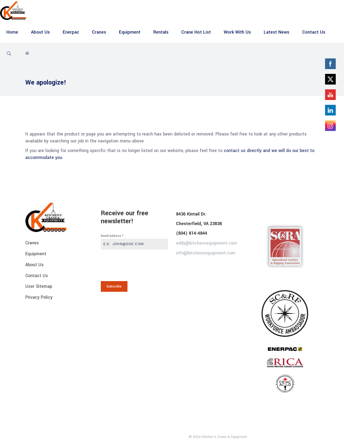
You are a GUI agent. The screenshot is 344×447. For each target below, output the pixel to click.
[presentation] (134, 265)
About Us (34, 265)
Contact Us (36, 275)
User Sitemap (38, 286)
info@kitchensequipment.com (205, 253)
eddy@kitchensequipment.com (206, 243)
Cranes (32, 243)
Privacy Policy (39, 297)
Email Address (112, 236)
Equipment (35, 254)
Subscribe (114, 286)
